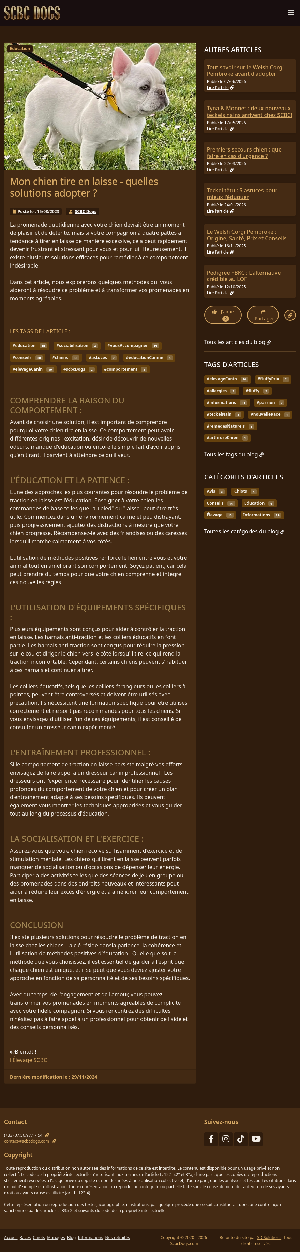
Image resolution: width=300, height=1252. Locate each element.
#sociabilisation (77, 345)
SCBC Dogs (85, 211)
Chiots (245, 491)
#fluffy (257, 391)
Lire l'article (220, 87)
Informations (262, 515)
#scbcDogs (79, 369)
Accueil (11, 1237)
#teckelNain (224, 414)
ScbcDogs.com (184, 1244)
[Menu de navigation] (291, 14)
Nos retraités (117, 1237)
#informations (227, 402)
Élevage (220, 515)
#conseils (28, 357)
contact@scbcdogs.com (26, 1141)
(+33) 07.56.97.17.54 (23, 1135)
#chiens (65, 357)
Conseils (221, 503)
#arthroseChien (227, 438)
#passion (270, 402)
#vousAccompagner (133, 345)
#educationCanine (149, 357)
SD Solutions (269, 1237)
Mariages (56, 1237)
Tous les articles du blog (237, 342)
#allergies (221, 391)
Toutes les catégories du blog (244, 531)
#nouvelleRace (270, 414)
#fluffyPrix (273, 379)
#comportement (125, 369)
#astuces (103, 357)
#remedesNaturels (230, 426)
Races (25, 1237)
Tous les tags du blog (234, 454)
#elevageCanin (33, 369)
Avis (216, 491)
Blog (71, 1237)
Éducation (20, 49)
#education (30, 345)
